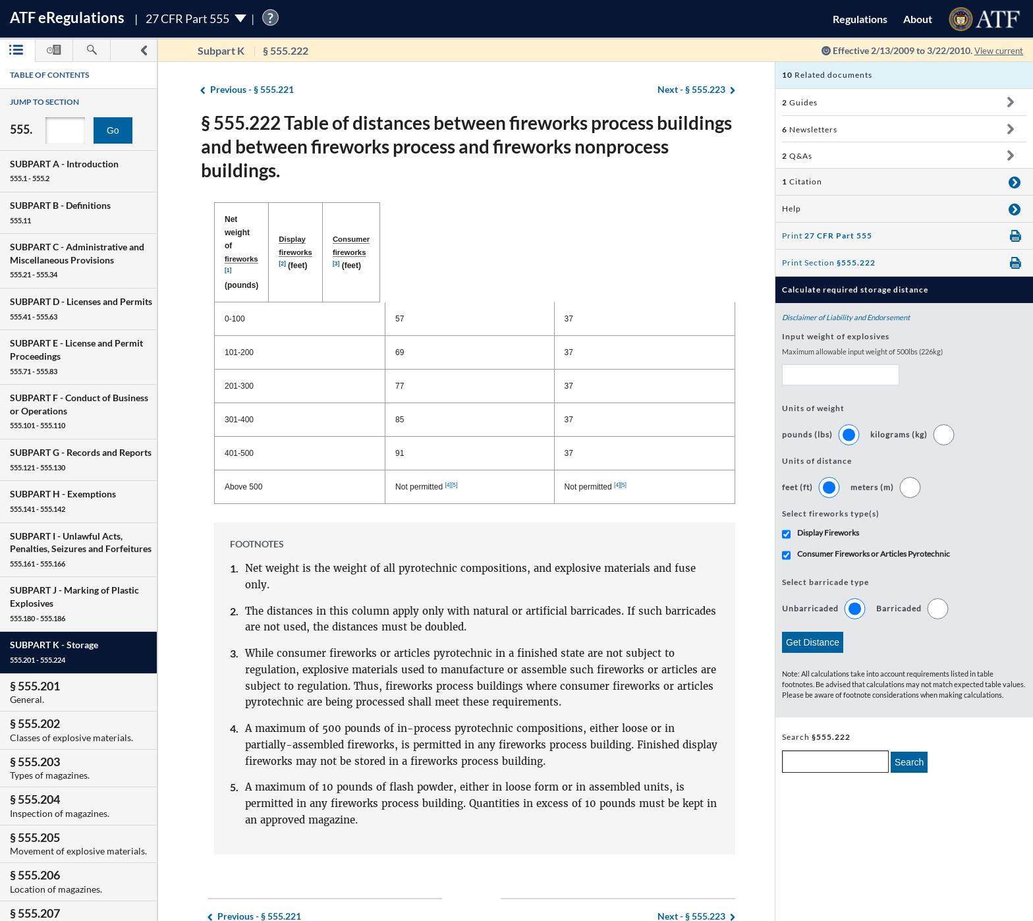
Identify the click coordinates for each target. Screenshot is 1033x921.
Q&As (797, 156)
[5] (487, 419)
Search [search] (909, 762)
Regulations (860, 19)
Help (791, 208)
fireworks (294, 219)
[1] (317, 217)
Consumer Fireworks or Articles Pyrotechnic (873, 554)
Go (113, 130)
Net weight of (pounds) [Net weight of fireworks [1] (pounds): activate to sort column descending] (291, 219)
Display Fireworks (828, 533)
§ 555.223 (691, 90)
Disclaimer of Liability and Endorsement (846, 317)
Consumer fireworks (616, 219)
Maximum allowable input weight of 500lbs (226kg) (862, 351)
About (917, 19)
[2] (499, 217)
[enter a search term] (835, 761)
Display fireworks (460, 219)
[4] (481, 419)
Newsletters (809, 129)
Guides (800, 102)
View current (996, 50)
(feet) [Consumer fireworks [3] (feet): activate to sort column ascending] (632, 219)
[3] (660, 217)
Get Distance (812, 642)
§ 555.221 (252, 90)
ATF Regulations (67, 17)
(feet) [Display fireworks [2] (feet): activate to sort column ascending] (476, 219)
